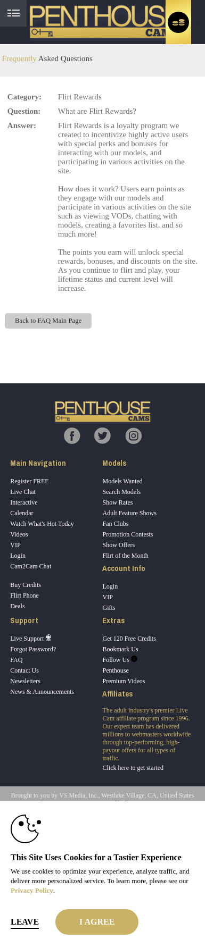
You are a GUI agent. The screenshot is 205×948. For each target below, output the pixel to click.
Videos (19, 534)
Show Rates (117, 502)
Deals (17, 606)
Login (18, 555)
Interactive (23, 502)
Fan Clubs (115, 523)
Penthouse (115, 670)
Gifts (108, 607)
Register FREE (29, 481)
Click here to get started (132, 767)
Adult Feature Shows (129, 513)
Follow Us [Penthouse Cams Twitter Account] (119, 660)
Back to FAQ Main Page (48, 320)
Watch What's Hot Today (42, 523)
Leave (25, 921)
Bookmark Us (120, 649)
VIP (15, 545)
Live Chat (23, 492)
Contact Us (24, 670)
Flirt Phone (24, 595)
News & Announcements (42, 691)
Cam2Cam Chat (30, 566)
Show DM (0, 343)
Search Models (121, 492)
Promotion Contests (127, 534)
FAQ (16, 660)
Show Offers (118, 545)
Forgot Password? (33, 649)
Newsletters (25, 681)
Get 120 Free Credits (128, 638)
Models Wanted (122, 481)
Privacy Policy (32, 890)
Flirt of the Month (125, 555)
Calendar (21, 513)
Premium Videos (123, 681)
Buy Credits (25, 585)
